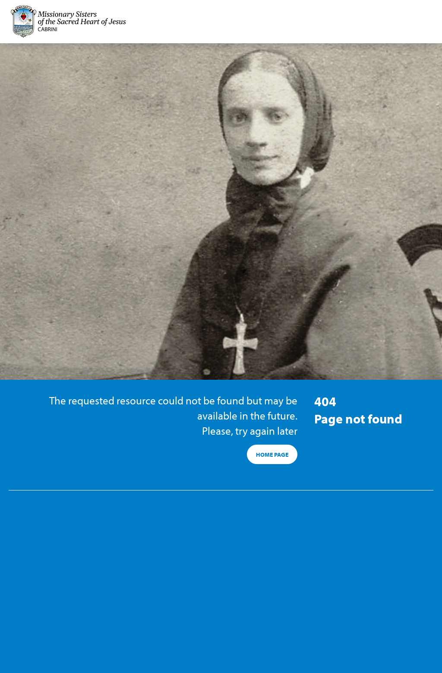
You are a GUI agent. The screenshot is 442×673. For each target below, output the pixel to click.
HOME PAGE (272, 454)
